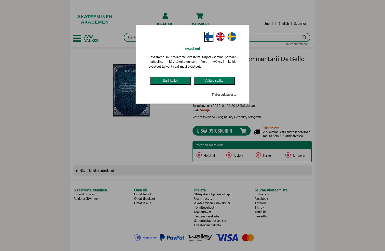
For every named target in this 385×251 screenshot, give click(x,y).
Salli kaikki (170, 80)
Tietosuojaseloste (224, 95)
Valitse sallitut (214, 80)
